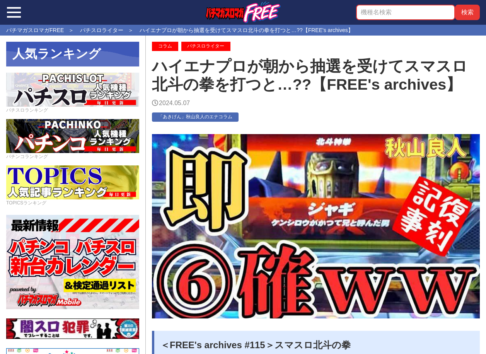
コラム (165, 46)
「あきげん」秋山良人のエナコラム (195, 116)
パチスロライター (205, 46)
